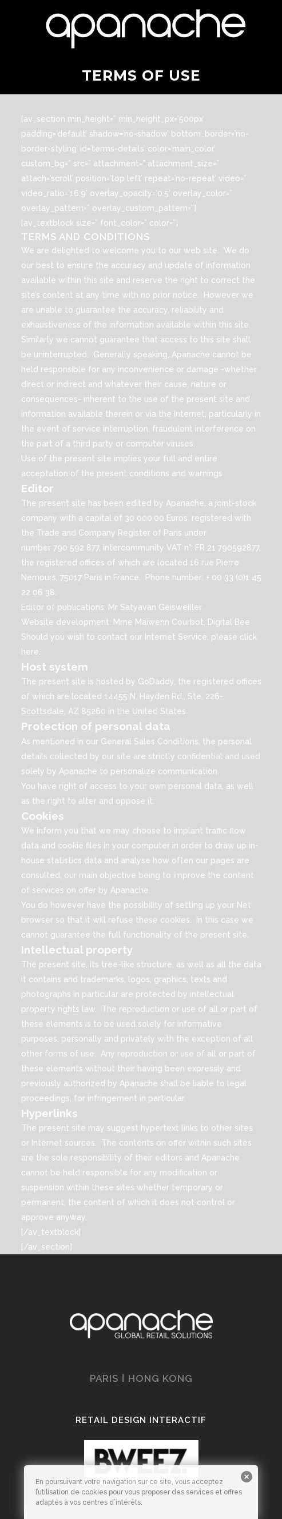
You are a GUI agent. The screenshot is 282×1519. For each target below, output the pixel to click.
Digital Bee (229, 622)
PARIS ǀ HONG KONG (141, 1378)
